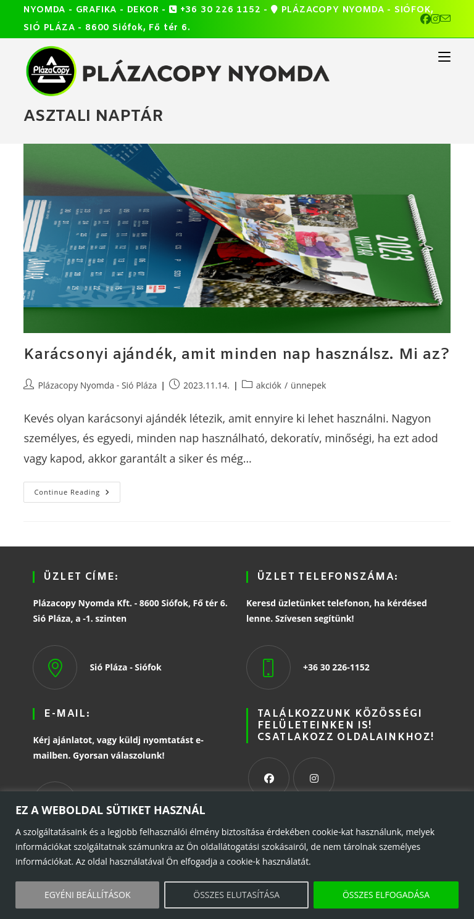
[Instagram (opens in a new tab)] (435, 19)
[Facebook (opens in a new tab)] (425, 19)
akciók (268, 385)
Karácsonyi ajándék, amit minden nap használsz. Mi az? (236, 355)
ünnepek (308, 385)
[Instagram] (314, 778)
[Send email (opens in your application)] (445, 19)
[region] (237, 855)
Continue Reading (77, 489)
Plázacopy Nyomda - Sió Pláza (97, 385)
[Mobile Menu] (444, 56)
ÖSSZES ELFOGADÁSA (386, 894)
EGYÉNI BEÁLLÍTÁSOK (87, 894)
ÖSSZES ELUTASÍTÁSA (236, 894)
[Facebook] (268, 778)
